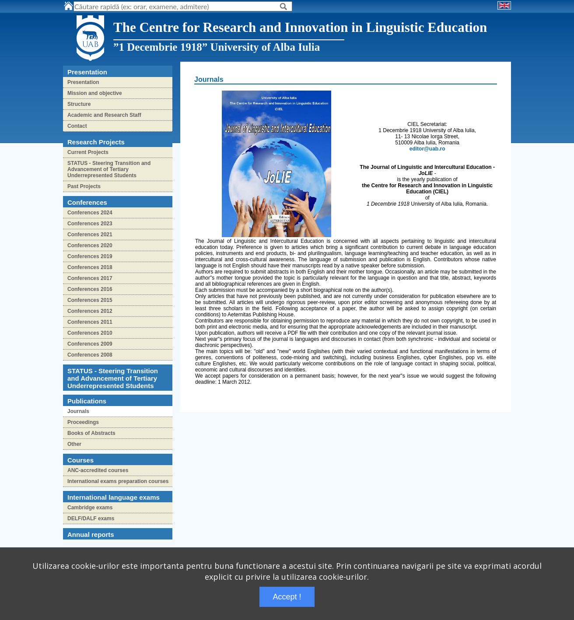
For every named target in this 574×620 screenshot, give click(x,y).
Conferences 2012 (89, 311)
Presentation (83, 82)
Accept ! (287, 596)
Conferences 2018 (89, 267)
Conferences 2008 (89, 355)
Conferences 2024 (89, 213)
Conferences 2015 (89, 300)
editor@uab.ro (427, 149)
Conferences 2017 (89, 278)
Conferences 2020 (89, 245)
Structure (79, 104)
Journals (78, 411)
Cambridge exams (89, 507)
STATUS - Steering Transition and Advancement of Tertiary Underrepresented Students (108, 169)
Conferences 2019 (89, 256)
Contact (77, 126)
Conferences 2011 (89, 322)
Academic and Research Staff (104, 115)
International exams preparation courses (117, 481)
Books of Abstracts (91, 433)
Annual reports (90, 534)
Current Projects (87, 152)
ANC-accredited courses (97, 470)
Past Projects (84, 186)
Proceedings (83, 422)
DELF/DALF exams (90, 518)
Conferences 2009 (89, 344)
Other (74, 444)
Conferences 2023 (89, 224)
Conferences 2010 (89, 333)
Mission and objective (94, 93)
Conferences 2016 (89, 289)
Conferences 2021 (89, 234)
